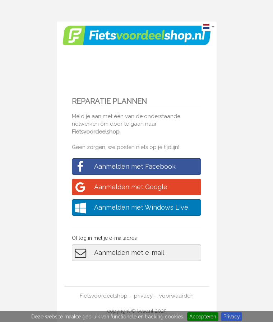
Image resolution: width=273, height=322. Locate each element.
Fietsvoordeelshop (96, 132)
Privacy (231, 316)
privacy (143, 296)
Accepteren (202, 316)
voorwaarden (176, 296)
